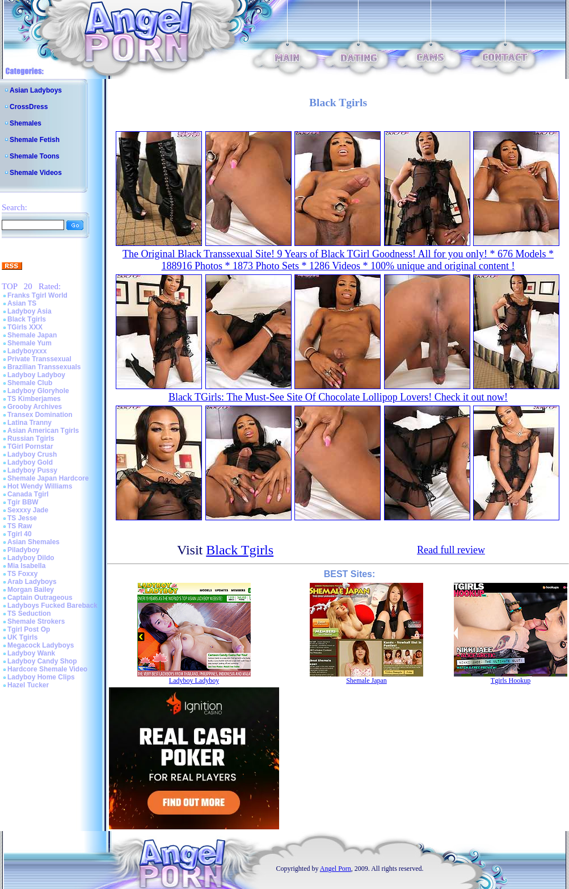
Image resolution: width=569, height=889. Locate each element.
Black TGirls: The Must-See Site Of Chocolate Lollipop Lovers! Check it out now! (338, 397)
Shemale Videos (36, 173)
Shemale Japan (32, 335)
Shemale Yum (29, 343)
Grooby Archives (34, 407)
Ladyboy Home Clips (41, 677)
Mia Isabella (26, 566)
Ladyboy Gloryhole (38, 391)
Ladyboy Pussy (32, 470)
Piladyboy (23, 550)
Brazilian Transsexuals (44, 367)
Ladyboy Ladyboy (36, 375)
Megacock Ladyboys (40, 645)
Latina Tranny (29, 423)
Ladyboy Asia (29, 311)
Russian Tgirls (30, 439)
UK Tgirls (22, 637)
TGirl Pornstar (30, 446)
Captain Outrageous (40, 598)
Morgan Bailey (30, 590)
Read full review (451, 550)
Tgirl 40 (19, 534)
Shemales (25, 123)
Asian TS (21, 303)
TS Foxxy (22, 574)
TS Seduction (29, 613)
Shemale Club (29, 383)
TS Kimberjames (34, 399)
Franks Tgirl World (37, 295)
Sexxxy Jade (27, 510)
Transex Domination (40, 415)
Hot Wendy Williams (39, 486)
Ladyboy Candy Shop (42, 661)
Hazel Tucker (28, 685)
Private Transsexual (39, 359)
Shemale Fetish (35, 140)
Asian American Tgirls (43, 431)
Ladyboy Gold (30, 462)
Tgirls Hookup (510, 681)
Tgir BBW (23, 502)
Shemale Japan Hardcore (47, 478)
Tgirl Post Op (28, 629)
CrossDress (29, 107)
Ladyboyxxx (27, 351)
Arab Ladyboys (32, 582)
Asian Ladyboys (36, 90)
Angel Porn (335, 869)
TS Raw (19, 526)
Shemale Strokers (36, 621)
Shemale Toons (35, 156)
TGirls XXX (25, 327)
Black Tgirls (26, 319)
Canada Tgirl (28, 494)
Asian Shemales (33, 542)
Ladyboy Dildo (30, 558)
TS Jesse (22, 518)
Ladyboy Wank (31, 653)
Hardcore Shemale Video (47, 669)
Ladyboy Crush (32, 454)
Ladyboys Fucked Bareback (52, 606)
